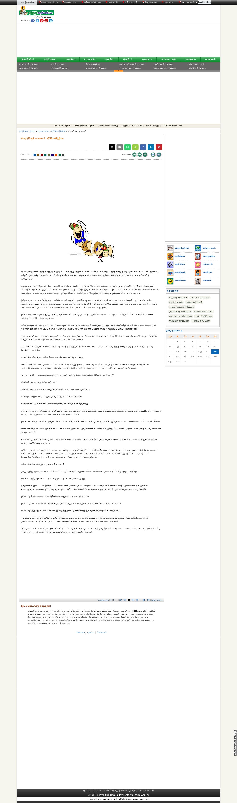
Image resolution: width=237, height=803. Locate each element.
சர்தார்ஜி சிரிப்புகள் (28, 64)
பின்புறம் (80, 632)
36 (137, 600)
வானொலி (112, 2)
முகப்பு (90, 632)
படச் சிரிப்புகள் (62, 125)
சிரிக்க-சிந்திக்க (93, 64)
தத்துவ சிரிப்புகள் (59, 68)
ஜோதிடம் (127, 59)
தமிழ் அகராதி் (130, 2)
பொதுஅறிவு (90, 59)
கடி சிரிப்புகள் (58, 64)
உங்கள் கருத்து (111, 790)
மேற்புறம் (102, 632)
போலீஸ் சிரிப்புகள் (172, 125)
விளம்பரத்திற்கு (129, 790)
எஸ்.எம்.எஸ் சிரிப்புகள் (164, 68)
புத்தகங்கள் (168, 2)
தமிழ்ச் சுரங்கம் (28, 2)
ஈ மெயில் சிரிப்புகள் (197, 68)
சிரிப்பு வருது (152, 125)
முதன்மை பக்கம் (27, 131)
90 (148, 600)
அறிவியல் (70, 59)
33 (125, 600)
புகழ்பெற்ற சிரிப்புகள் (96, 68)
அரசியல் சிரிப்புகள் (132, 125)
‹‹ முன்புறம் (103, 600)
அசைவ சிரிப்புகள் (200, 321)
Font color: (25, 155)
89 (144, 600)
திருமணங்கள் (150, 2)
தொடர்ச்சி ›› (157, 600)
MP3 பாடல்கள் (187, 2)
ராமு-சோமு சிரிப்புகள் (130, 68)
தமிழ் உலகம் (50, 59)
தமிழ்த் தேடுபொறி (91, 2)
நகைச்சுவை (190, 59)
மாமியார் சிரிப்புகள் (163, 64)
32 (120, 600)
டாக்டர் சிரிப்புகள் (195, 64)
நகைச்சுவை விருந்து (108, 125)
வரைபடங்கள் (69, 2)
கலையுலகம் (210, 59)
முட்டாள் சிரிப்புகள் (29, 68)
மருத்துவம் (147, 59)
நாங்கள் (97, 790)
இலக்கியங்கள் (28, 59)
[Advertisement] (153, 32)
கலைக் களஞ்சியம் (48, 2)
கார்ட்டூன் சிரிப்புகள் (84, 125)
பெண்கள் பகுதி (168, 59)
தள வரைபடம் (147, 790)
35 (133, 600)
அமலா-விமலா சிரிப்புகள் (132, 64)
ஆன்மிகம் (109, 59)
